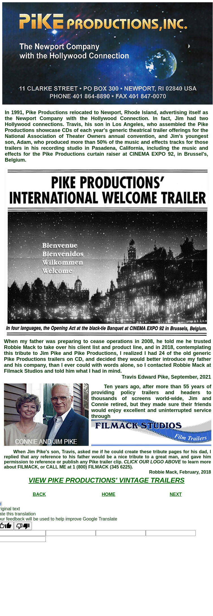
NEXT (176, 494)
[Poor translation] (23, 526)
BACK (39, 494)
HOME (108, 494)
